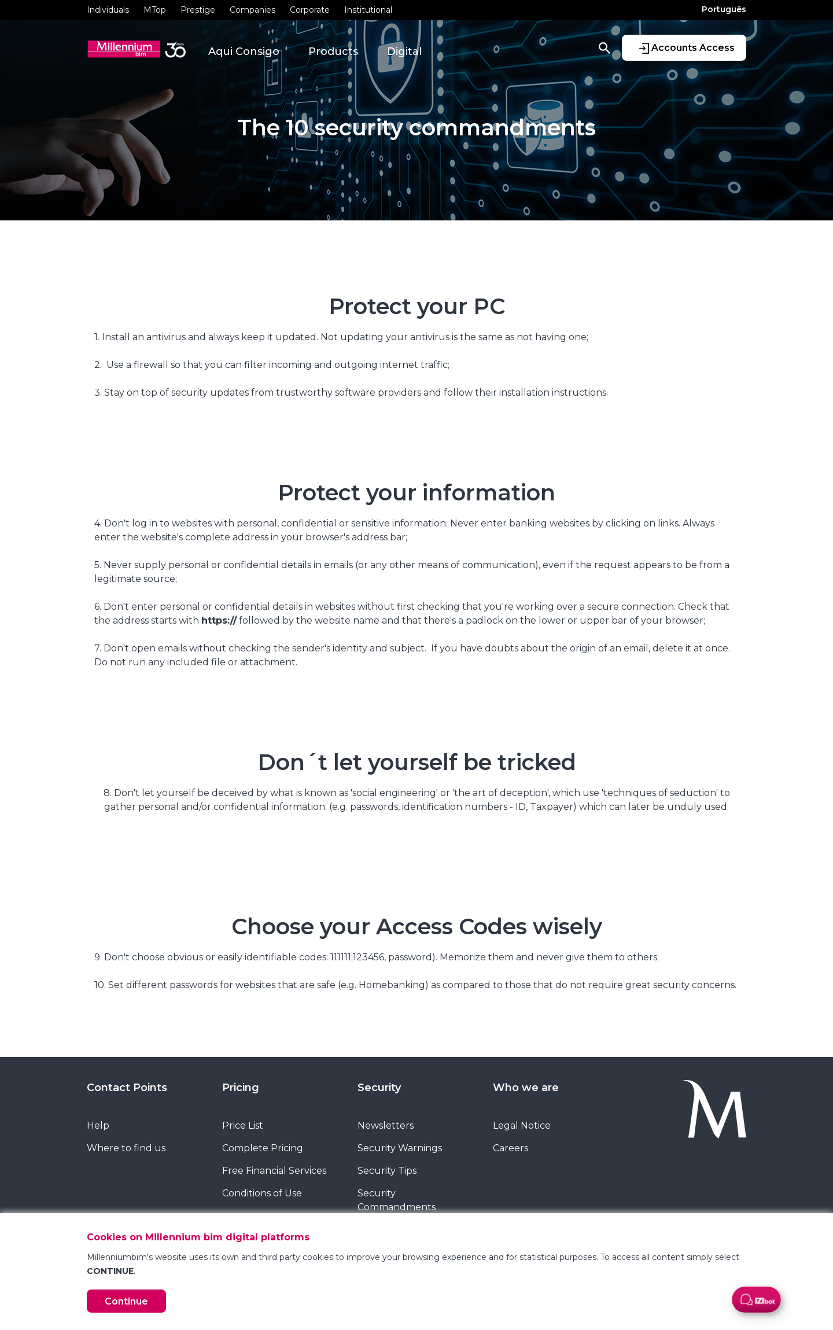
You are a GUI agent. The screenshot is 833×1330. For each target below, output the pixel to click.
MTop (154, 10)
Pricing (240, 1087)
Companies (252, 10)
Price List (242, 1125)
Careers (510, 1148)
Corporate (310, 10)
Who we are (526, 1087)
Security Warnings (399, 1148)
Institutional (368, 10)
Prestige (197, 10)
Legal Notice (522, 1125)
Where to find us (126, 1148)
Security (379, 1087)
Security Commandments (396, 1200)
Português (724, 9)
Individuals (108, 10)
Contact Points (127, 1087)
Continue (126, 1301)
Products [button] (333, 51)
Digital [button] (404, 51)
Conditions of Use (262, 1193)
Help (98, 1125)
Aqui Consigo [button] (243, 51)
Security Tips (387, 1170)
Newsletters (385, 1125)
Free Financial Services (274, 1170)
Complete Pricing (262, 1148)
